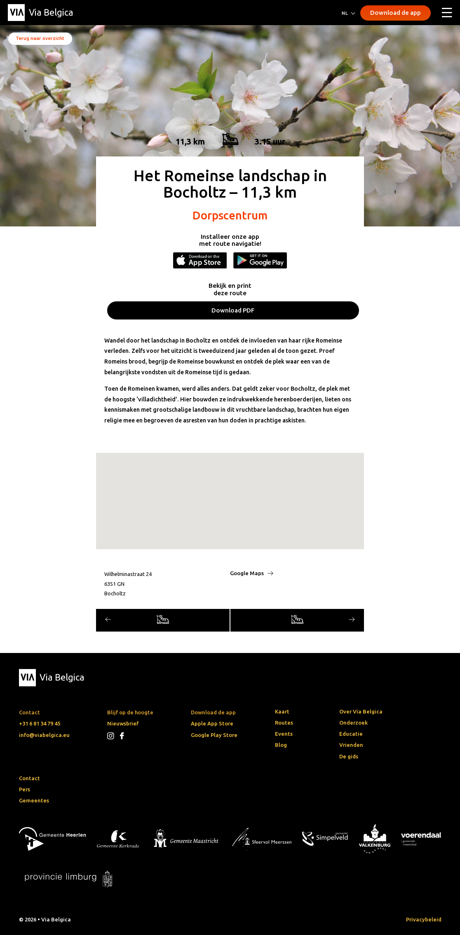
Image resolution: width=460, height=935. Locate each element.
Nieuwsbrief (122, 723)
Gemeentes (34, 800)
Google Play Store (214, 735)
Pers (24, 789)
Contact (29, 778)
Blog (281, 745)
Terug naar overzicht (40, 38)
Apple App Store (212, 723)
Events (284, 734)
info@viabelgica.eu (44, 735)
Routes (284, 722)
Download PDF (232, 310)
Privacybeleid (423, 919)
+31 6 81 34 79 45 (39, 723)
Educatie (351, 734)
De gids (348, 756)
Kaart (282, 711)
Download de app (395, 12)
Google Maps (251, 573)
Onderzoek (353, 722)
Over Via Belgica (361, 711)
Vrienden (351, 745)
